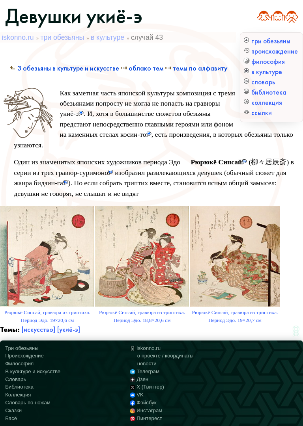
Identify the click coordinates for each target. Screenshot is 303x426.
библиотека (264, 92)
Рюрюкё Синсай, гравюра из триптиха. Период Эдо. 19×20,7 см (235, 313)
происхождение (270, 51)
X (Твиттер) (147, 387)
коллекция (262, 103)
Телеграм (144, 371)
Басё (11, 418)
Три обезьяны (21, 348)
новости (147, 363)
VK (136, 395)
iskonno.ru (18, 37)
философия (264, 62)
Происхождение (24, 356)
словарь (259, 82)
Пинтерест (146, 418)
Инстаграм (146, 410)
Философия (19, 363)
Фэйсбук (143, 403)
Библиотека (19, 387)
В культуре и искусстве (32, 371)
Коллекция (18, 395)
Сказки (13, 410)
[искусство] (38, 330)
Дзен (139, 379)
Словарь (15, 379)
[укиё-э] (68, 330)
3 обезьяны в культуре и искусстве (64, 68)
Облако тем (142, 68)
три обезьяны (266, 41)
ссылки (257, 113)
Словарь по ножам (27, 403)
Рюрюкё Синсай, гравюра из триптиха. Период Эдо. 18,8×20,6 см (142, 313)
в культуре (262, 72)
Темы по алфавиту (196, 68)
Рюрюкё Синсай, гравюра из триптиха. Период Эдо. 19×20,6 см (47, 313)
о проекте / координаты (165, 356)
